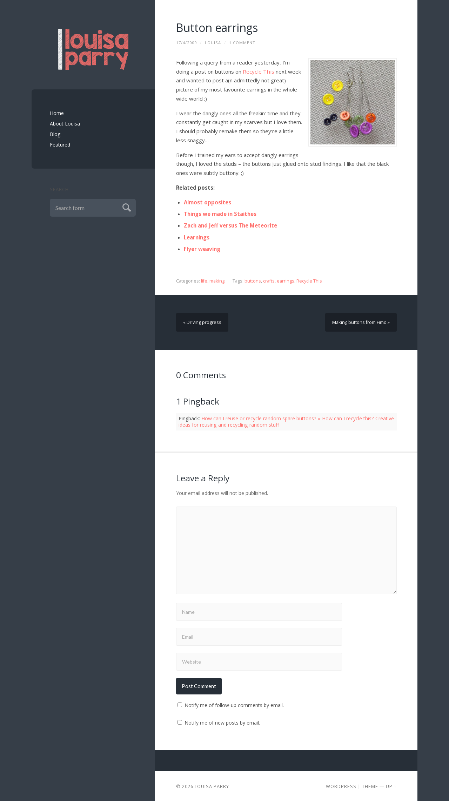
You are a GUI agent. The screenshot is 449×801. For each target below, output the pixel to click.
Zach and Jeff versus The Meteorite (230, 225)
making (216, 281)
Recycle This (258, 71)
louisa (213, 42)
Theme (370, 785)
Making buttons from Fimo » (361, 322)
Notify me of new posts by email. (222, 722)
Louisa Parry (212, 785)
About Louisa (65, 123)
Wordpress (341, 785)
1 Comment (242, 42)
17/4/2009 (186, 42)
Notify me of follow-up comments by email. (234, 704)
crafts (268, 281)
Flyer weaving (202, 248)
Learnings (196, 236)
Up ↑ (391, 785)
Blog (55, 134)
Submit (125, 206)
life (204, 281)
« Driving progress (202, 322)
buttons (252, 281)
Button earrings (217, 27)
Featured (60, 144)
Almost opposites (207, 202)
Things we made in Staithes (220, 213)
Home (57, 113)
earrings (285, 281)
